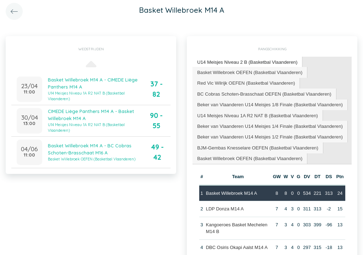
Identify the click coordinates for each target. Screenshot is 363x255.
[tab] (246, 62)
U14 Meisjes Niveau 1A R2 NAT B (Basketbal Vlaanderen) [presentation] (256, 114)
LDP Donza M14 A (225, 207)
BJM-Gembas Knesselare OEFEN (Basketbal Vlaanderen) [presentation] (256, 146)
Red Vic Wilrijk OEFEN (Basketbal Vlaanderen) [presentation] (245, 82)
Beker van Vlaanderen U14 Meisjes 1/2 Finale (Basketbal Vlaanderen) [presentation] (268, 135)
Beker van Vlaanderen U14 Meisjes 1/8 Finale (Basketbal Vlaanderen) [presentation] (268, 103)
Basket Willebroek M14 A (231, 191)
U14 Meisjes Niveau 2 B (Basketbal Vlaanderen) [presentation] (246, 61)
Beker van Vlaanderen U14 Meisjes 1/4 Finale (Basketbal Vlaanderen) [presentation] (268, 125)
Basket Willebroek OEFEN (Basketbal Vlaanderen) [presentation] (249, 71)
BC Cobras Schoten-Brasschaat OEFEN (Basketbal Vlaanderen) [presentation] (263, 93)
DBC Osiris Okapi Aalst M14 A (236, 245)
